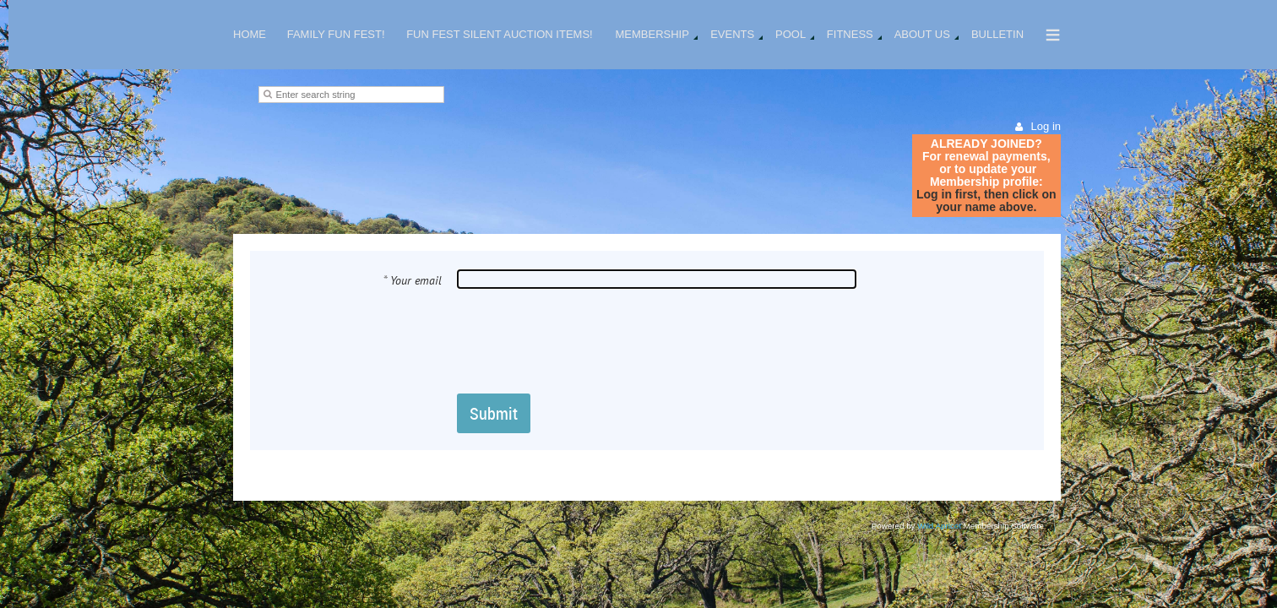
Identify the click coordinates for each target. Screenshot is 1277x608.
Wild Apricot (939, 525)
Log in (1046, 126)
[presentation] (585, 340)
